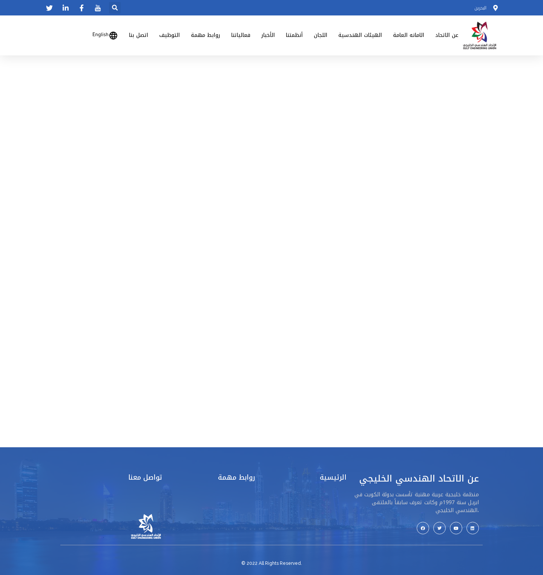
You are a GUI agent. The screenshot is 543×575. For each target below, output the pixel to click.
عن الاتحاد (447, 35)
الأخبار (268, 35)
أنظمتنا (294, 35)
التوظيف (169, 35)
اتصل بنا (138, 35)
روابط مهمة (205, 35)
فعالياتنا (240, 35)
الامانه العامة (408, 35)
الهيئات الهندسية (360, 35)
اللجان (320, 35)
